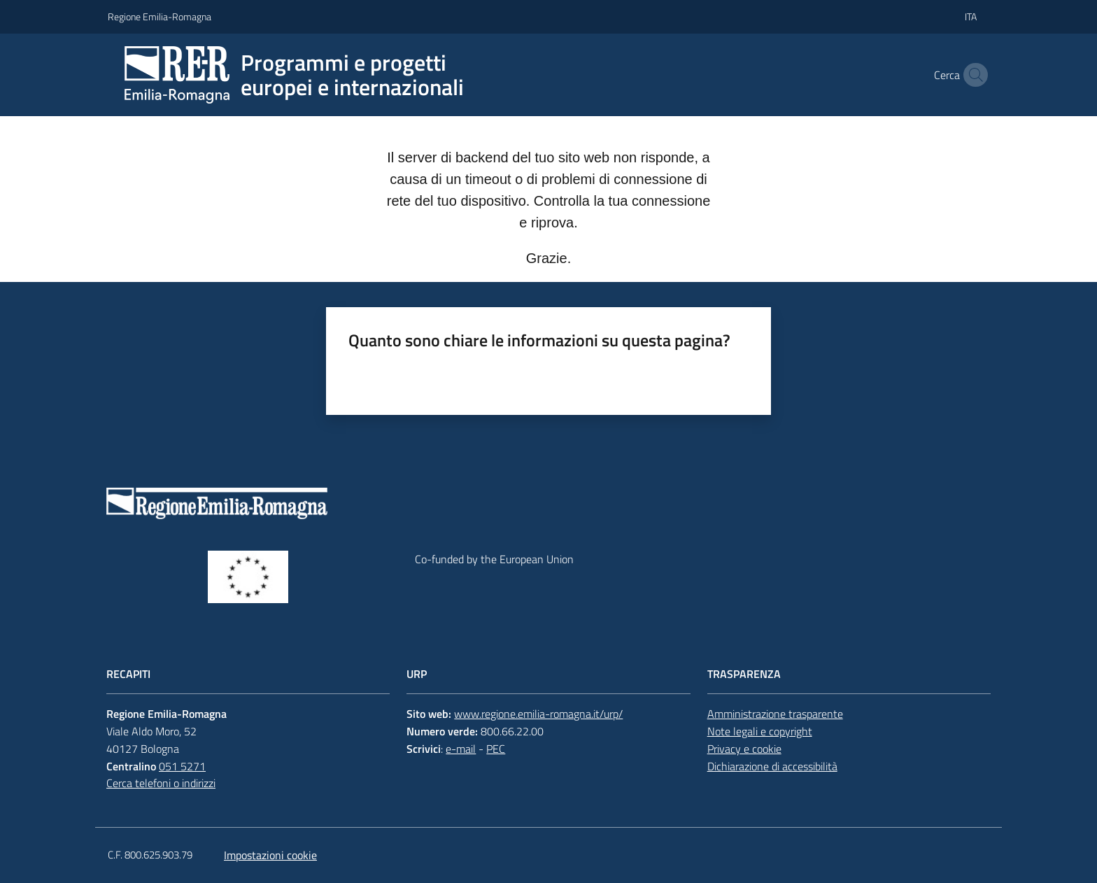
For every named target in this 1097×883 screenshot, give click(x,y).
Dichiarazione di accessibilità (772, 766)
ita (971, 16)
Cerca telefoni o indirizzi (160, 783)
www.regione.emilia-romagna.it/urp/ (538, 713)
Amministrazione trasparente (775, 713)
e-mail (461, 748)
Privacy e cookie (744, 748)
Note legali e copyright (759, 731)
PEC (495, 748)
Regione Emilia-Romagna (159, 16)
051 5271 (182, 766)
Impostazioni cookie (270, 855)
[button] (972, 75)
